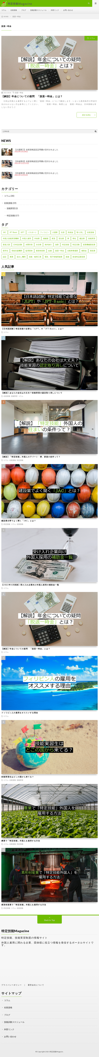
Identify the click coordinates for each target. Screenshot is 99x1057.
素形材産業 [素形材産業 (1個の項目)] (40, 251)
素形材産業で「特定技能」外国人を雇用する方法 (23, 905)
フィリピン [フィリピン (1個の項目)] (44, 232)
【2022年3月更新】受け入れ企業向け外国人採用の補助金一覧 (30, 585)
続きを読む (86, 115)
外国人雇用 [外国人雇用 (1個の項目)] (26, 238)
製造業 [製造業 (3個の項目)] (92, 251)
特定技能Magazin (56, 1052)
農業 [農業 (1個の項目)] (11, 257)
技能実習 (11, 208)
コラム (3, 10)
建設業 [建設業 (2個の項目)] (82, 238)
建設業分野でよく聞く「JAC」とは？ (18, 521)
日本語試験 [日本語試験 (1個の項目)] (17, 244)
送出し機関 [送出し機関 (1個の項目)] (21, 257)
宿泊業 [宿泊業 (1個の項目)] (61, 238)
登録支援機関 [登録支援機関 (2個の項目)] (17, 251)
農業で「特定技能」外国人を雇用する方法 (20, 841)
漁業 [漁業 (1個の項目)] (57, 244)
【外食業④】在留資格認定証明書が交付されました (36, 161)
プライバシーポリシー (11, 985)
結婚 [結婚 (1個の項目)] (50, 251)
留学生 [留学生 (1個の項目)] (5, 251)
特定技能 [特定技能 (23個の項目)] (65, 244)
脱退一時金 (19, 92)
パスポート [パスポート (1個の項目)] (32, 232)
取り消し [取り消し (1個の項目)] (80, 232)
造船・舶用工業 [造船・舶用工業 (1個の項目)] (35, 257)
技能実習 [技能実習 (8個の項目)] (91, 238)
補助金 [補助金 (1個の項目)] (84, 251)
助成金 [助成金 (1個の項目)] (70, 232)
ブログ (23, 10)
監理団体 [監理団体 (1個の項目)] (29, 251)
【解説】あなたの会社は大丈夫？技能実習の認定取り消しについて (31, 393)
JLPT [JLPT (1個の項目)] (22, 232)
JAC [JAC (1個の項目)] (4, 232)
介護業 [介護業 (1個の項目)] (55, 232)
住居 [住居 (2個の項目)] (63, 232)
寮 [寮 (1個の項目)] (68, 238)
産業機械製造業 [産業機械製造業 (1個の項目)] (89, 244)
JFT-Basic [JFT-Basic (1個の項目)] (13, 232)
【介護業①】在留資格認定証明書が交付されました (36, 149)
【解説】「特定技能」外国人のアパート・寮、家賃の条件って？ (30, 457)
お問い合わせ (68, 10)
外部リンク (55, 10)
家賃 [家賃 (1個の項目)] (53, 238)
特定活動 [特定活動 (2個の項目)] (76, 244)
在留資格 (13, 10)
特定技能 (11, 215)
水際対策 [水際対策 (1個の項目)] (29, 244)
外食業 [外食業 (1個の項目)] (37, 238)
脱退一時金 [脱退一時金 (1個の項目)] (59, 251)
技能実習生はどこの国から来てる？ (17, 777)
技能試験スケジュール (38, 10)
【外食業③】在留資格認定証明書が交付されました (36, 173)
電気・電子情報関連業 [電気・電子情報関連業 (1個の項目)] (53, 257)
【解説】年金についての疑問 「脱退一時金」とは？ (32, 96)
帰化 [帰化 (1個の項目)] (74, 238)
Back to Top (49, 920)
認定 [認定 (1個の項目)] (4, 257)
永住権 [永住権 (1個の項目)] (38, 244)
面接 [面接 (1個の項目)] (67, 257)
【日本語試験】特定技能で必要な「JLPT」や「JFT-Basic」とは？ (32, 329)
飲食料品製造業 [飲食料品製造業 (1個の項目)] (79, 257)
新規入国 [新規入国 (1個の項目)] (6, 244)
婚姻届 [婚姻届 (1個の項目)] (45, 238)
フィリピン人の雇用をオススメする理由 (19, 713)
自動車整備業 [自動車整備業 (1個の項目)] (72, 251)
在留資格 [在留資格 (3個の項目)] (90, 232)
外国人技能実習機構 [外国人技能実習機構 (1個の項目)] (11, 238)
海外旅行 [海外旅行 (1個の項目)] (48, 244)
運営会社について (36, 985)
